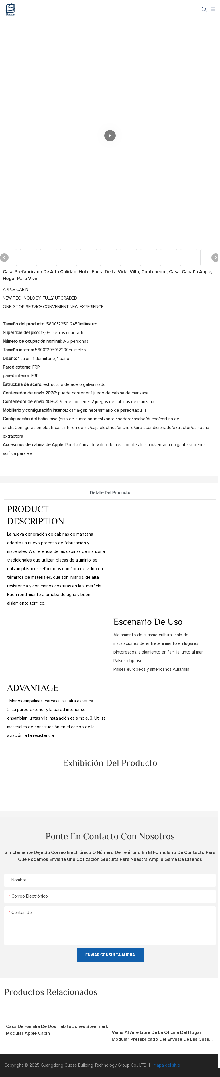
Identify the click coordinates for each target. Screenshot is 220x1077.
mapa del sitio (166, 1065)
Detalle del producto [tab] (110, 493)
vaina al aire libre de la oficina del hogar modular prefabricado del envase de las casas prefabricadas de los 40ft (161, 1036)
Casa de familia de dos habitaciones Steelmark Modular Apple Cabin (57, 1030)
